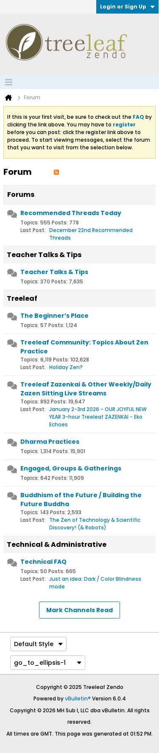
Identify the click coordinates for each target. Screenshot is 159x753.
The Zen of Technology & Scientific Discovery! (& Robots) (94, 523)
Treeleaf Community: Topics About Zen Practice (84, 347)
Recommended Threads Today (70, 213)
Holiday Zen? (66, 367)
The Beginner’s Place (54, 315)
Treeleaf (22, 298)
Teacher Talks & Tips (44, 255)
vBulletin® (78, 698)
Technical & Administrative (56, 544)
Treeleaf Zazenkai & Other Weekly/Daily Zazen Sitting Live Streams (85, 388)
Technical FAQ (43, 561)
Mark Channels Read (79, 610)
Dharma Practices (49, 441)
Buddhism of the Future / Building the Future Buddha (81, 499)
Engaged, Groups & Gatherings (70, 468)
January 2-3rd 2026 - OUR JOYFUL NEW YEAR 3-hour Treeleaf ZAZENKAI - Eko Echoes (98, 417)
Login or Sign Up (127, 6)
